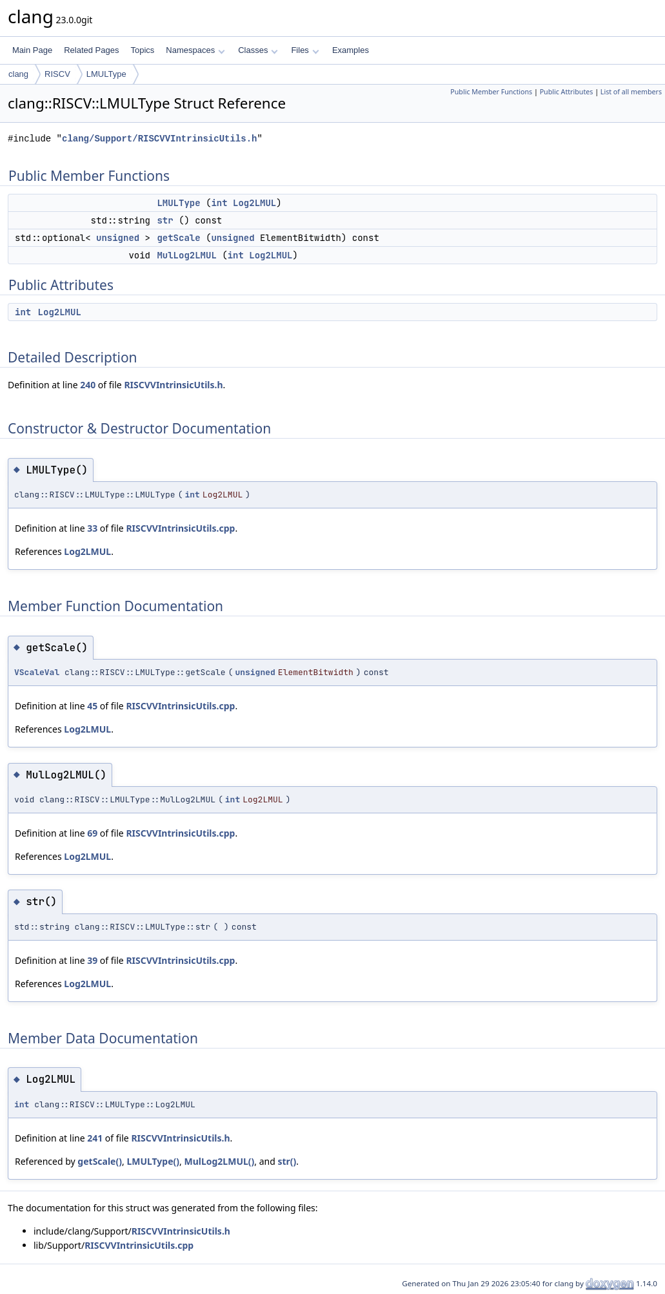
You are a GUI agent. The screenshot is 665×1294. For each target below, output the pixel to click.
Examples (350, 50)
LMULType (106, 74)
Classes (258, 50)
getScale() (99, 1161)
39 (92, 960)
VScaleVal (36, 672)
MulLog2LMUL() (219, 1161)
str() (286, 1161)
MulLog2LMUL (186, 255)
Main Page (32, 50)
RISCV (57, 74)
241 (95, 1138)
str (165, 220)
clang (18, 74)
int (219, 203)
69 (92, 833)
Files (305, 50)
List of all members (631, 91)
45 (92, 706)
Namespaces (195, 50)
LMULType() (152, 1161)
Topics (142, 50)
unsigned (117, 238)
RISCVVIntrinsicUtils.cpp (180, 528)
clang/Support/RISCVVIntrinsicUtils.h (159, 138)
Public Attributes (566, 91)
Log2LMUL (254, 203)
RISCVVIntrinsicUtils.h (173, 385)
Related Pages (91, 50)
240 (87, 385)
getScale (178, 238)
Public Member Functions (491, 91)
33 (92, 528)
